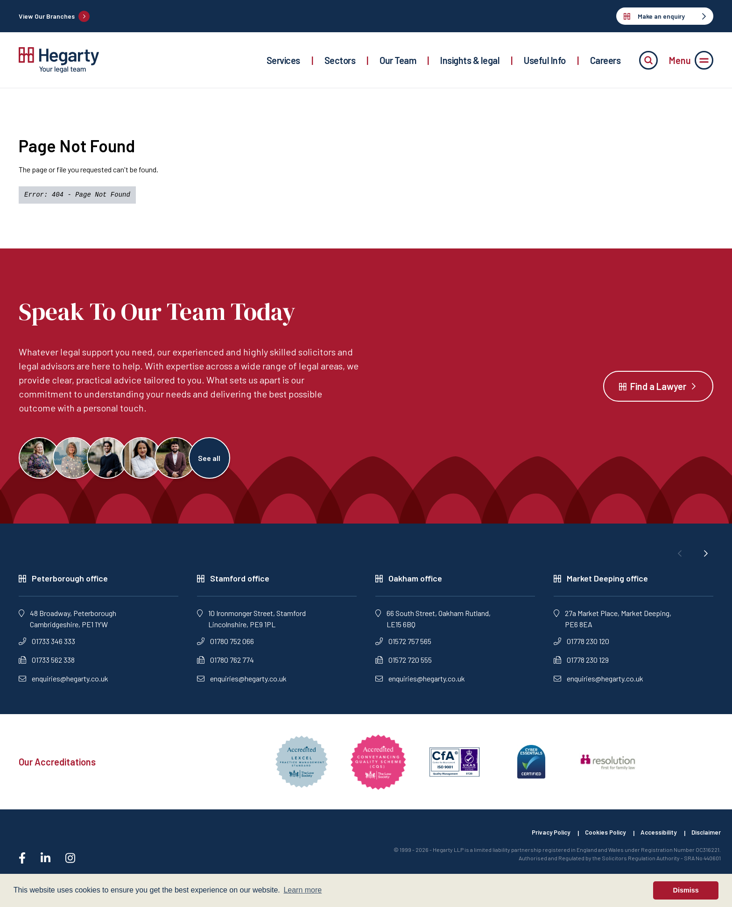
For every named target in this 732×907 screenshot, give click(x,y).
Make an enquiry (665, 16)
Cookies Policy (598, 838)
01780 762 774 (225, 664)
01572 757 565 (403, 646)
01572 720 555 (403, 664)
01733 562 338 (47, 664)
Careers (605, 60)
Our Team (398, 60)
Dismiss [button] (686, 890)
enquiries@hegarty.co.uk (63, 683)
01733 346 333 (47, 646)
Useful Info (545, 60)
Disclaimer (705, 838)
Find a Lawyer (658, 389)
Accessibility (655, 838)
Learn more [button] (302, 890)
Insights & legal (470, 60)
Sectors (340, 60)
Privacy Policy (539, 838)
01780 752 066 (225, 646)
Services (283, 60)
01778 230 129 (581, 664)
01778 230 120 (581, 646)
